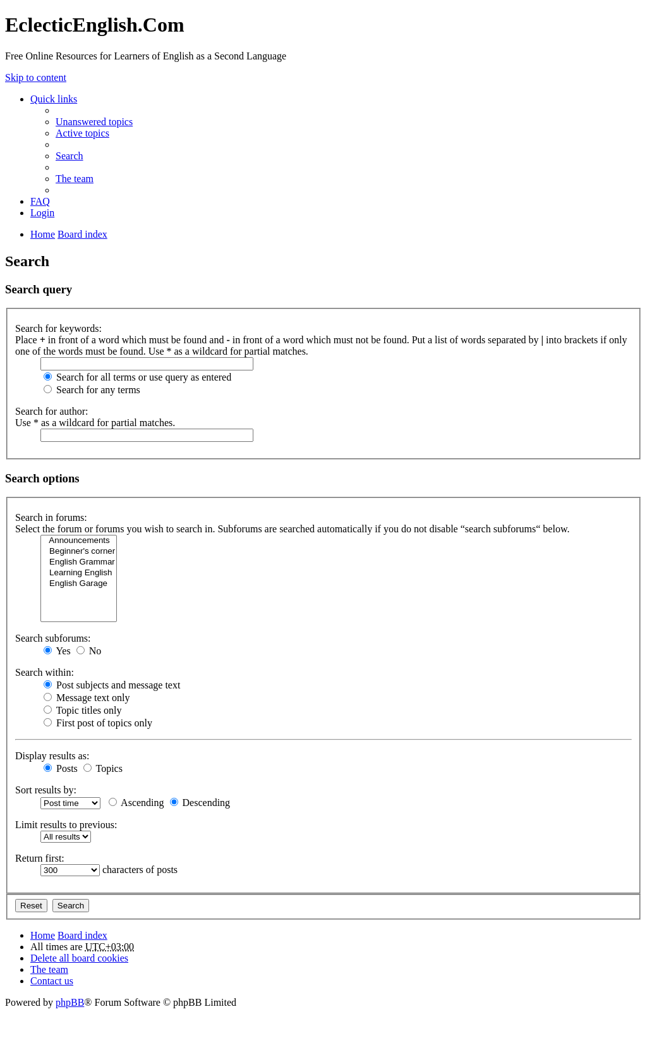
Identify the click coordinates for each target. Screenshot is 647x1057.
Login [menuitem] (42, 212)
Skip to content (35, 77)
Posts (61, 768)
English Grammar (78, 562)
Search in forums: (51, 517)
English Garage (78, 583)
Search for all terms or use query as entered (137, 377)
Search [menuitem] (69, 155)
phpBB (70, 1002)
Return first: (39, 858)
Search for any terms (92, 389)
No (89, 650)
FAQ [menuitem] (40, 201)
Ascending (136, 802)
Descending (200, 802)
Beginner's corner (78, 551)
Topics (103, 768)
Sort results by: (45, 790)
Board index (82, 935)
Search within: (44, 672)
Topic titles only (82, 710)
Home (42, 935)
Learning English (78, 573)
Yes (57, 650)
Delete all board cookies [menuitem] (79, 958)
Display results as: (52, 755)
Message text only (87, 697)
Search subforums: (53, 638)
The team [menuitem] (75, 178)
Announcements (78, 540)
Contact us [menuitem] (51, 980)
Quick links (53, 99)
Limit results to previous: (66, 824)
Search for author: (51, 411)
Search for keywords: (58, 328)
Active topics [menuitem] (82, 133)
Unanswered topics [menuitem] (94, 121)
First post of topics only (98, 723)
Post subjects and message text (112, 685)
